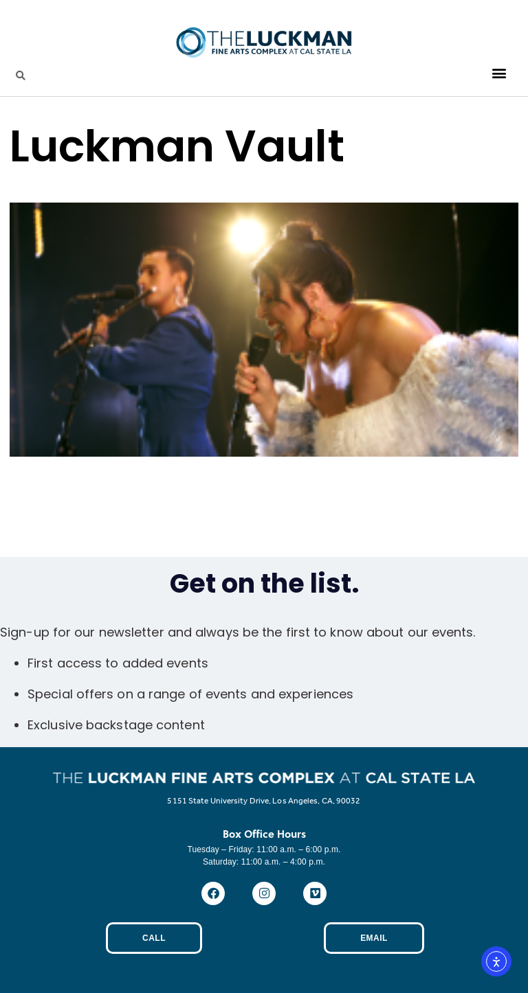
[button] (499, 73)
